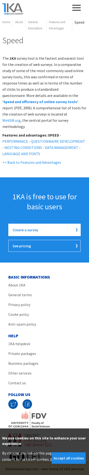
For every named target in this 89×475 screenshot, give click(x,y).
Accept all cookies (69, 458)
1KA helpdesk (19, 343)
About (19, 22)
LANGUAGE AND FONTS (21, 153)
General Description (35, 25)
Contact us (17, 382)
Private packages (22, 353)
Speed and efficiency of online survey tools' (40, 101)
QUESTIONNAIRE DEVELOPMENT (58, 141)
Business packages (23, 363)
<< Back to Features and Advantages (31, 162)
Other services (20, 373)
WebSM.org (11, 120)
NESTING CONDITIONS (23, 147)
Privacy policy (19, 304)
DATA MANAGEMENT (61, 147)
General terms (20, 294)
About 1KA (16, 285)
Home (6, 22)
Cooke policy (18, 314)
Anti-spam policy (22, 324)
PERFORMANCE (15, 141)
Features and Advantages (57, 25)
